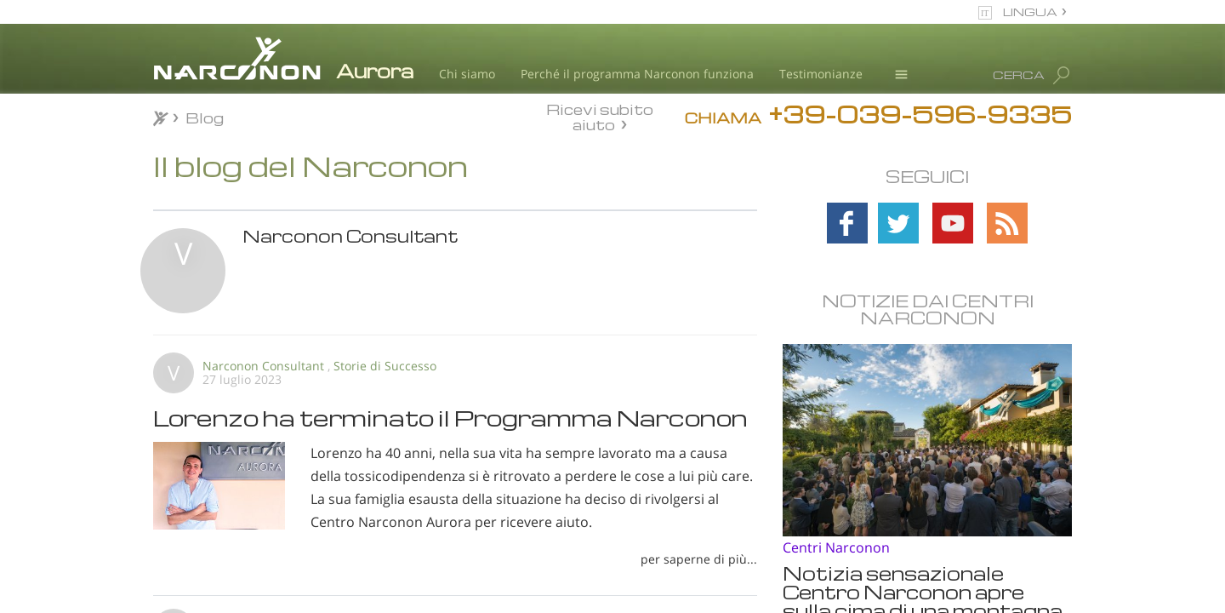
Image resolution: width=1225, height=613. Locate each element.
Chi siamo (467, 74)
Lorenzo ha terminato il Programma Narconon (450, 417)
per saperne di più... (699, 559)
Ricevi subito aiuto (599, 116)
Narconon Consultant (263, 366)
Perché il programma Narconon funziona (637, 74)
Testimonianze (821, 74)
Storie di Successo (384, 366)
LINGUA (1030, 11)
